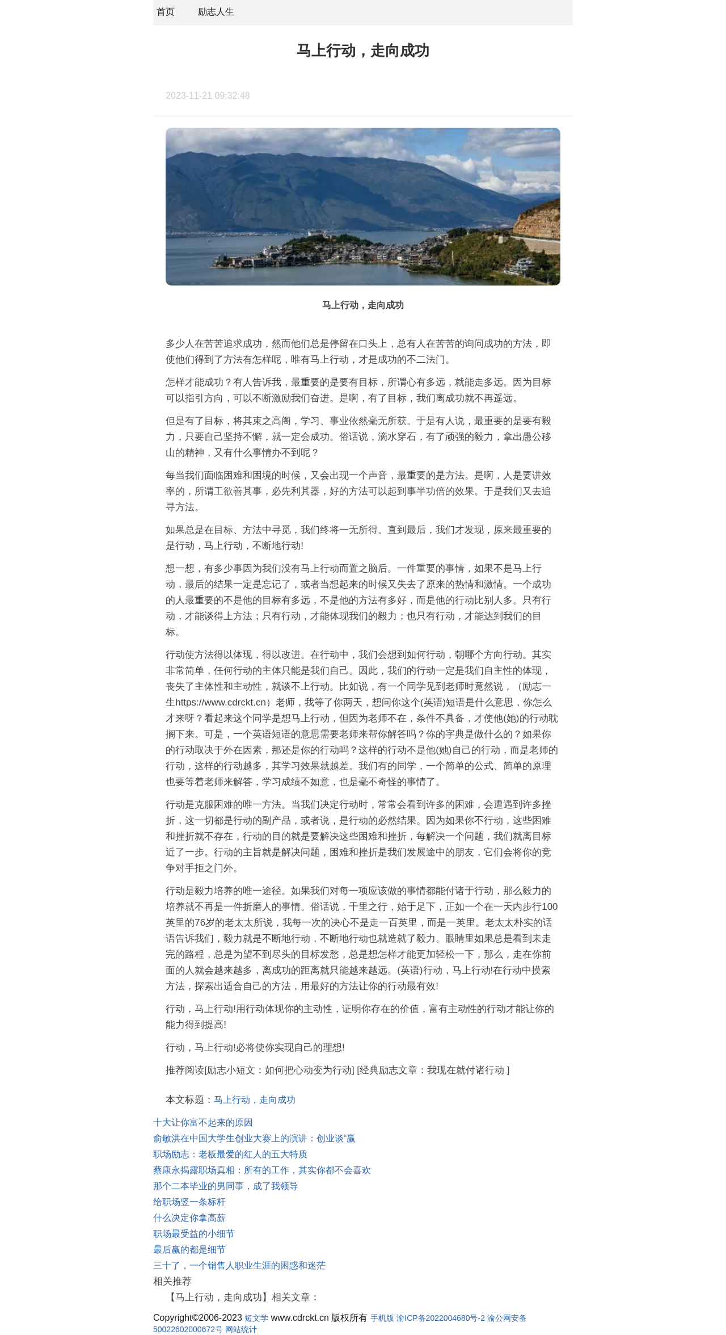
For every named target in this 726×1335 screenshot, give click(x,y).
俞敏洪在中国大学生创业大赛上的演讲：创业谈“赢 (254, 1138)
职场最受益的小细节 (194, 1234)
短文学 (256, 1318)
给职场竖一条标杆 (189, 1202)
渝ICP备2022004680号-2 (440, 1318)
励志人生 (216, 11)
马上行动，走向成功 (255, 1100)
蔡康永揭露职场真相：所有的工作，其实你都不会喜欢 (262, 1170)
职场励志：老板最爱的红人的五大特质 (230, 1154)
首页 (166, 11)
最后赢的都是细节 (189, 1249)
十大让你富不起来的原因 (203, 1122)
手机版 (382, 1318)
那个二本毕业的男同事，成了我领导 (225, 1186)
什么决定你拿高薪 (189, 1218)
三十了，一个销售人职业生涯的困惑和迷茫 (239, 1265)
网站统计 (241, 1329)
